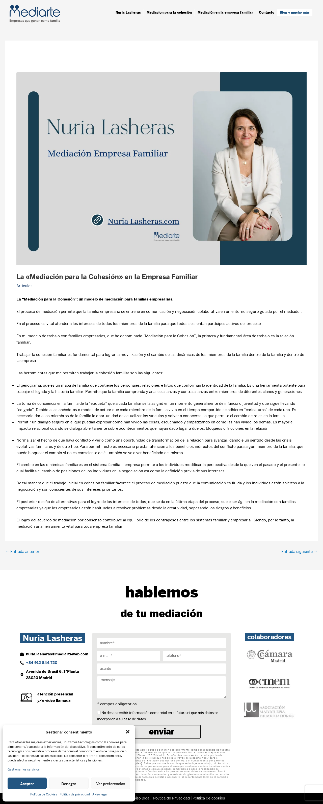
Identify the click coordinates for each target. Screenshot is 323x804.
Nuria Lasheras (128, 12)
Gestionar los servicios (24, 769)
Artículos (24, 286)
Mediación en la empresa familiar (225, 12)
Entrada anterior (22, 551)
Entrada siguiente (299, 551)
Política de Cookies (43, 794)
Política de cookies (209, 798)
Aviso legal (99, 794)
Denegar (68, 783)
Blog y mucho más (295, 12)
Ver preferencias (110, 783)
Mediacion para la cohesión (169, 12)
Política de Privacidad (171, 798)
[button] (127, 731)
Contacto (266, 12)
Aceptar (27, 783)
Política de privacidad (75, 794)
